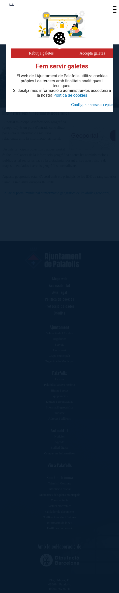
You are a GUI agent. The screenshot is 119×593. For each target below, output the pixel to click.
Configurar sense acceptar (92, 104)
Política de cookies (70, 95)
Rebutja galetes (41, 53)
